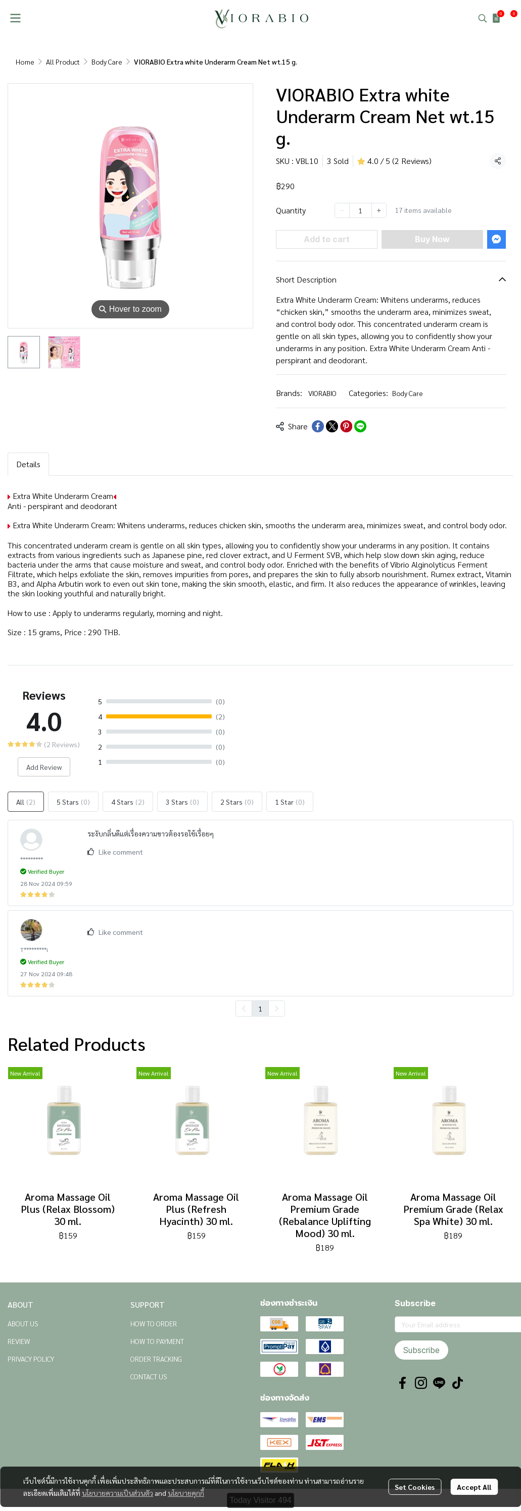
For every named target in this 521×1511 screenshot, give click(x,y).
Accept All (474, 1486)
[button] (483, 18)
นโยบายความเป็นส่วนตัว (117, 1492)
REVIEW (19, 1341)
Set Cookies (415, 1486)
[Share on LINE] (360, 426)
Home (25, 61)
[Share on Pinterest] (346, 426)
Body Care (106, 61)
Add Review (44, 766)
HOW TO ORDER (153, 1323)
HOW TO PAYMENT (157, 1341)
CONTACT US (148, 1376)
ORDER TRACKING (156, 1358)
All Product (63, 61)
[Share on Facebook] (318, 426)
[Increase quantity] (379, 210)
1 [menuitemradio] (260, 1008)
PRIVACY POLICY (31, 1358)
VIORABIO (322, 393)
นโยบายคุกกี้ (186, 1492)
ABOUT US (23, 1323)
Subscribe (421, 1350)
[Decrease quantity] (342, 210)
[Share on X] (332, 426)
